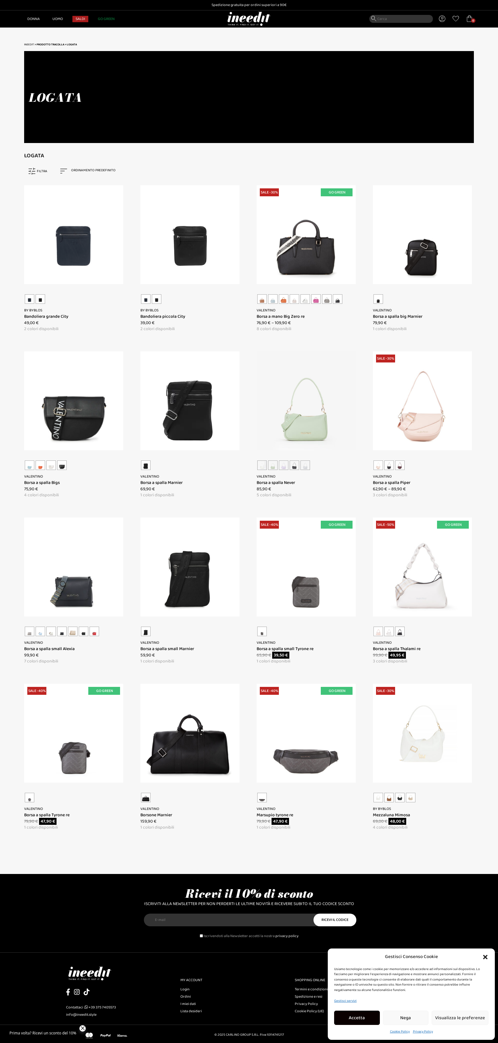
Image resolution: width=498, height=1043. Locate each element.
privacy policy (287, 936)
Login (185, 989)
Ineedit (29, 44)
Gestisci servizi (345, 1001)
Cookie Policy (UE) (309, 1011)
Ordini (185, 997)
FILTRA (42, 171)
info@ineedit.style (81, 1015)
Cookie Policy (400, 1031)
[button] (485, 957)
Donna (33, 19)
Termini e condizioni (311, 989)
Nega (405, 1018)
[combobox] (91, 171)
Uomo (57, 19)
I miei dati (188, 1004)
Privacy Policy (423, 1031)
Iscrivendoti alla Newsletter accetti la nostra (249, 936)
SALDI (80, 19)
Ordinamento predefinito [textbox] (93, 170)
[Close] (82, 1028)
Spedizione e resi (308, 997)
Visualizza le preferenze (460, 1018)
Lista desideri (191, 1011)
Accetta (357, 1018)
